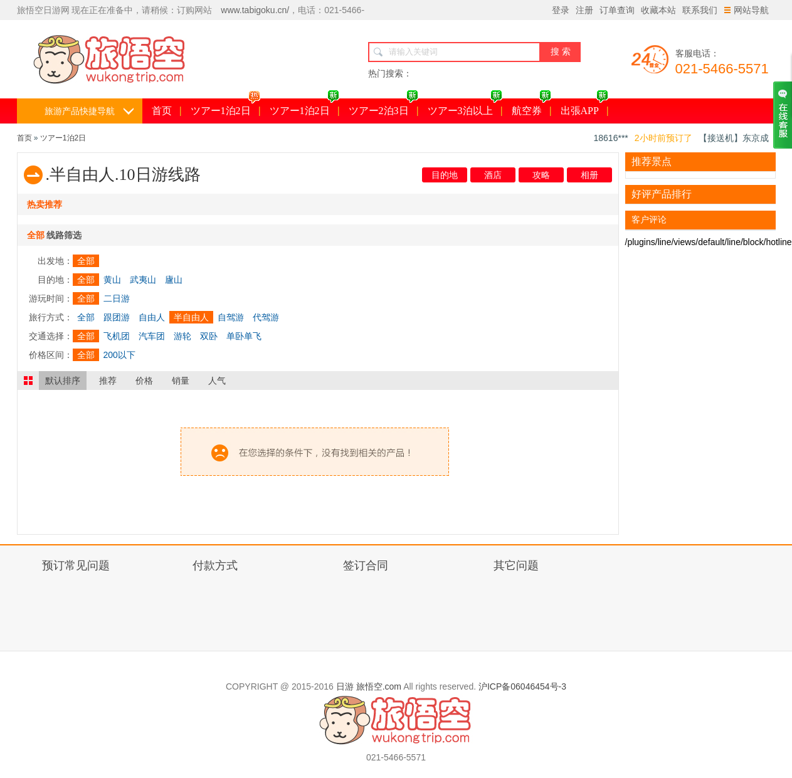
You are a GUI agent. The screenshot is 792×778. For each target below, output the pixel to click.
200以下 (119, 355)
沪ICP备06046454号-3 (522, 686)
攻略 (541, 175)
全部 (86, 261)
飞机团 (116, 336)
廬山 (173, 280)
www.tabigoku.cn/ (255, 10)
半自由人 (191, 317)
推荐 (108, 381)
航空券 (531, 107)
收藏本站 (658, 10)
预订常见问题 (76, 565)
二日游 (116, 298)
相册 (589, 175)
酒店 (493, 175)
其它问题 (516, 565)
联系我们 (699, 10)
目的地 (444, 175)
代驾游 (266, 317)
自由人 (152, 317)
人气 (217, 381)
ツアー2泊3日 (383, 107)
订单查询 (617, 10)
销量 (180, 381)
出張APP (584, 107)
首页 (162, 110)
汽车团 (152, 336)
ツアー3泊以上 (465, 107)
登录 (560, 10)
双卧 (209, 336)
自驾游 (231, 317)
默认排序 (62, 381)
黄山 (112, 280)
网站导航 (746, 10)
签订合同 (365, 565)
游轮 (182, 336)
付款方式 (215, 565)
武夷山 (143, 280)
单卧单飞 (243, 336)
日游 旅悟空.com (368, 686)
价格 (144, 381)
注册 (584, 10)
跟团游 (116, 317)
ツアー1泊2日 (225, 107)
